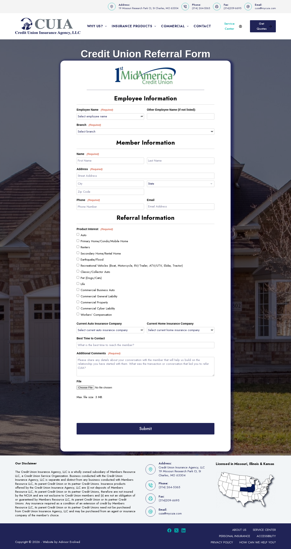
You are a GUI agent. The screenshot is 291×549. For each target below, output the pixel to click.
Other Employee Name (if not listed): (171, 109)
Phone (88, 200)
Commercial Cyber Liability (98, 308)
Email (150, 200)
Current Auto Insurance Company (99, 323)
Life (83, 284)
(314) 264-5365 (201, 8)
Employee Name (95, 110)
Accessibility (266, 536)
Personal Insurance (234, 536)
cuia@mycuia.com (265, 8)
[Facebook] (169, 530)
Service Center (233, 26)
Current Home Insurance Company (170, 323)
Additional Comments (98, 353)
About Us (239, 529)
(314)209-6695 (232, 8)
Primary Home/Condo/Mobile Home (104, 241)
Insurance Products (135, 26)
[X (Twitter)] (176, 530)
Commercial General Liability (99, 296)
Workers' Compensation (96, 315)
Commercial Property (94, 302)
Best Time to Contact (91, 338)
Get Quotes (264, 26)
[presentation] (107, 411)
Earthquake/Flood (92, 259)
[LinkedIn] (183, 530)
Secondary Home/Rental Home (101, 253)
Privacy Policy (222, 542)
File (79, 381)
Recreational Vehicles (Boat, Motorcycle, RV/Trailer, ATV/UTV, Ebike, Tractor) (132, 265)
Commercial (175, 26)
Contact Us (205, 26)
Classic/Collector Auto (95, 272)
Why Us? (98, 26)
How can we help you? (257, 542)
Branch (89, 125)
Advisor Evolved (69, 542)
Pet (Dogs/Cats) (91, 278)
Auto (83, 235)
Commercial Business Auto (98, 290)
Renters (85, 247)
